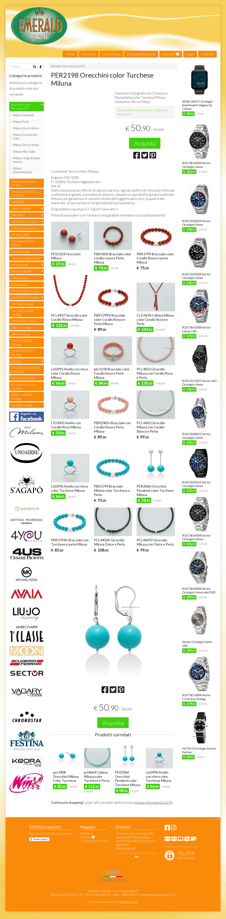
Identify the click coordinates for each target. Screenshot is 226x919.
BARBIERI (18, 202)
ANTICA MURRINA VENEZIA (24, 193)
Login (190, 54)
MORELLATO (20, 234)
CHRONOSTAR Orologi (21, 342)
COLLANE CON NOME (22, 243)
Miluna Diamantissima (22, 170)
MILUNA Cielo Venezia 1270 (68, 66)
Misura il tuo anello (141, 54)
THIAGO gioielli (21, 271)
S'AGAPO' (17, 215)
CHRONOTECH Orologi (22, 352)
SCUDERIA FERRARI (25, 297)
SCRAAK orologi (21, 405)
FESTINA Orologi (22, 378)
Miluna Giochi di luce (26, 128)
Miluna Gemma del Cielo (25, 136)
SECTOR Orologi (22, 304)
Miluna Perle (21, 121)
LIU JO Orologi (21, 327)
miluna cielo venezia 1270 (153, 802)
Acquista (144, 143)
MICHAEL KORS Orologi (22, 312)
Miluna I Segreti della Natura (26, 159)
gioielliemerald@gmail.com (158, 894)
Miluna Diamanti (23, 115)
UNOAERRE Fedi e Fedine (24, 183)
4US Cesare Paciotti (24, 221)
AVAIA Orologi (20, 334)
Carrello (170, 54)
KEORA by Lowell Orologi (23, 386)
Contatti (207, 54)
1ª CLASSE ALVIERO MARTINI (25, 369)
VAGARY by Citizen (23, 321)
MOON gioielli (20, 251)
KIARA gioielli (19, 278)
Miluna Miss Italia (24, 151)
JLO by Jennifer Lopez (26, 258)
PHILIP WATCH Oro (24, 291)
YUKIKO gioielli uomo (25, 228)
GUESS (16, 361)
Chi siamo (88, 54)
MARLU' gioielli (21, 208)
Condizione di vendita (94, 841)
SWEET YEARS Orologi (21, 396)
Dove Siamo (111, 54)
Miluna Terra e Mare (26, 145)
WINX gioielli (19, 284)
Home (70, 54)
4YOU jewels (19, 264)
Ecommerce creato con (113, 901)
